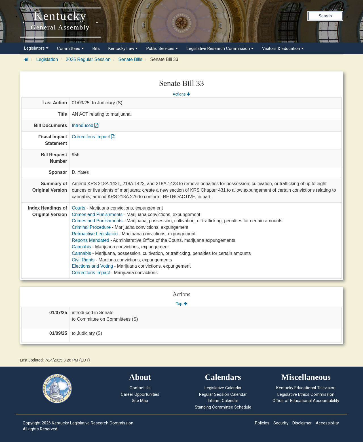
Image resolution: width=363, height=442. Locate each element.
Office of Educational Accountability (306, 400)
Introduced (85, 125)
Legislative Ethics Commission (305, 394)
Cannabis (81, 246)
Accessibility (327, 423)
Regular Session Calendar (223, 394)
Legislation (47, 59)
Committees (70, 48)
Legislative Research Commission (220, 48)
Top (181, 303)
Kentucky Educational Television (305, 387)
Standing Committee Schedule (223, 407)
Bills (96, 48)
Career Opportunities (140, 394)
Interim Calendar (223, 400)
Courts (78, 208)
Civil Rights (83, 259)
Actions (181, 94)
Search (325, 15)
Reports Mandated (90, 240)
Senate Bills (130, 59)
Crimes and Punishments (97, 214)
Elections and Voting (92, 266)
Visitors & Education (283, 48)
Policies (262, 423)
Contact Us (140, 387)
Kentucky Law (123, 48)
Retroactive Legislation (95, 233)
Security (280, 423)
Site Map (140, 400)
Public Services (162, 48)
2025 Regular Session (88, 59)
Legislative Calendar (223, 387)
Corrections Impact (93, 136)
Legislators (36, 48)
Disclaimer (302, 423)
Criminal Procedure (91, 227)
